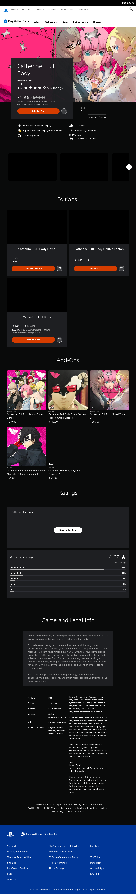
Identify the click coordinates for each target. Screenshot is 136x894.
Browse (97, 18)
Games (13, 9)
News (63, 9)
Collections (51, 18)
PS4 (29, 9)
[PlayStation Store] (17, 18)
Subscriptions (80, 18)
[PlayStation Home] (6, 9)
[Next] (129, 164)
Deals (65, 18)
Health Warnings (76, 762)
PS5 (22, 9)
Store (72, 9)
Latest (37, 18)
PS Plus (39, 9)
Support (82, 9)
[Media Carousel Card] (32, 163)
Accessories (51, 9)
